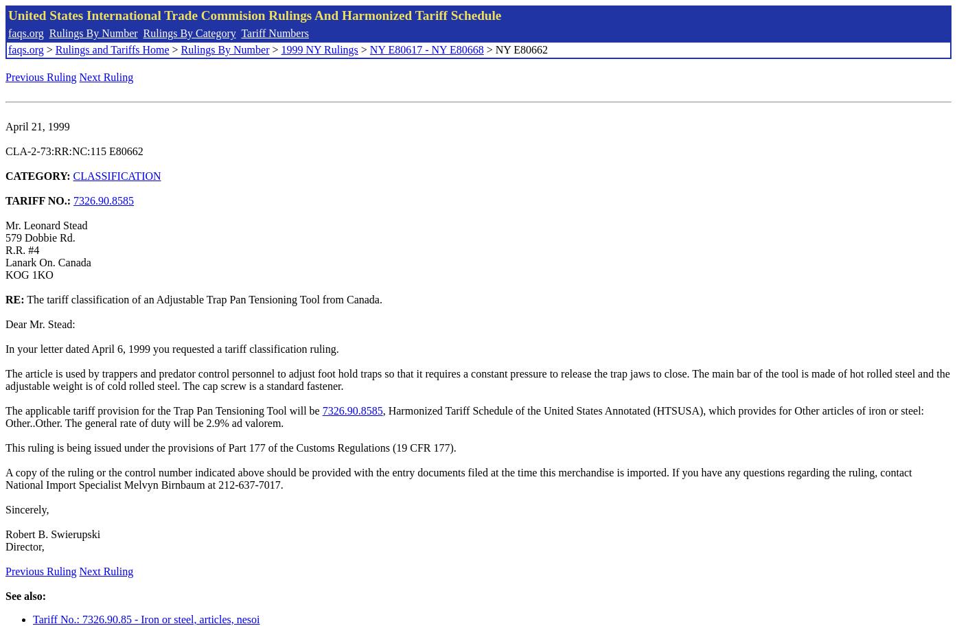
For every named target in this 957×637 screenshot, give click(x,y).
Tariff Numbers (275, 33)
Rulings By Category (189, 33)
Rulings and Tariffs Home (113, 50)
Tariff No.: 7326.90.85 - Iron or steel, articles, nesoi (146, 619)
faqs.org (26, 33)
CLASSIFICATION (117, 176)
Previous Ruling (41, 77)
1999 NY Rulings (319, 50)
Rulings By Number (93, 33)
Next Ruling (107, 77)
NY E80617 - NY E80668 (427, 50)
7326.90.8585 (103, 201)
